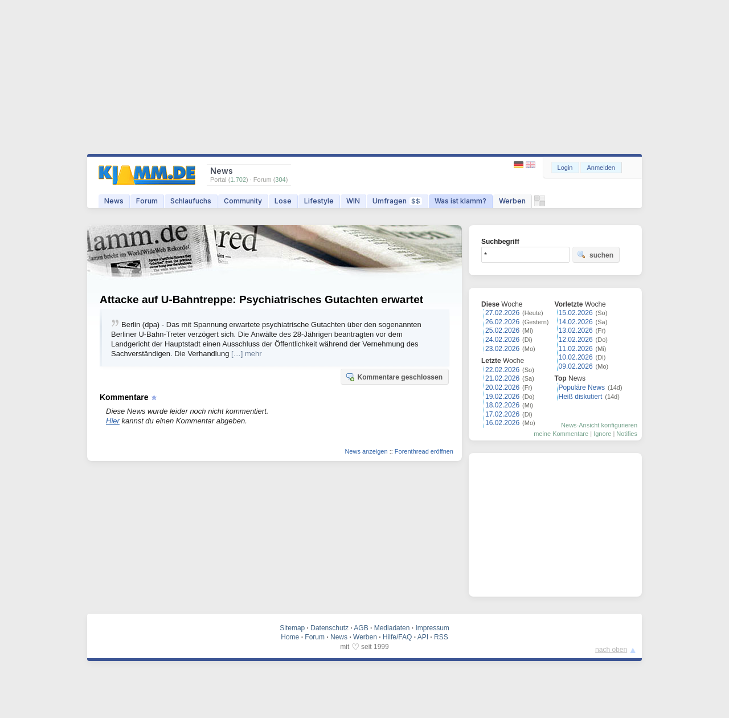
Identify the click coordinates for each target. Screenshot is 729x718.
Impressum (432, 628)
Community (243, 201)
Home (290, 637)
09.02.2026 (576, 366)
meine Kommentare (561, 433)
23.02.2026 (502, 349)
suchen (595, 254)
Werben (512, 201)
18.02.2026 (502, 405)
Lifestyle (319, 201)
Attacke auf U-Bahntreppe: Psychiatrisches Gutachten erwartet (261, 299)
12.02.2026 (576, 340)
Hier (113, 421)
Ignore (602, 433)
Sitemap (292, 628)
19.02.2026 (502, 397)
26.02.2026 (502, 322)
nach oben (611, 650)
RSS (441, 637)
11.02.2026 (576, 349)
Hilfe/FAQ (397, 637)
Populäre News (582, 387)
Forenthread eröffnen (424, 451)
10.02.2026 (576, 357)
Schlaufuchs (190, 201)
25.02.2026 (502, 330)
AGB (361, 628)
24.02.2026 (502, 340)
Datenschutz (329, 628)
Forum (147, 201)
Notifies (626, 433)
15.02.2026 (576, 313)
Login (565, 167)
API (422, 637)
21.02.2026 (502, 378)
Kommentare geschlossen (394, 376)
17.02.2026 (502, 414)
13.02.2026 (576, 330)
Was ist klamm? (460, 201)
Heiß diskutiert (581, 397)
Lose (283, 201)
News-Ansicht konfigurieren (599, 425)
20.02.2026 (502, 387)
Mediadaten (392, 628)
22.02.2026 (502, 370)
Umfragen (397, 201)
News (114, 201)
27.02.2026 (502, 313)
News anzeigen (366, 451)
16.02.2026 (502, 423)
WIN (353, 201)
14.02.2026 (576, 322)
